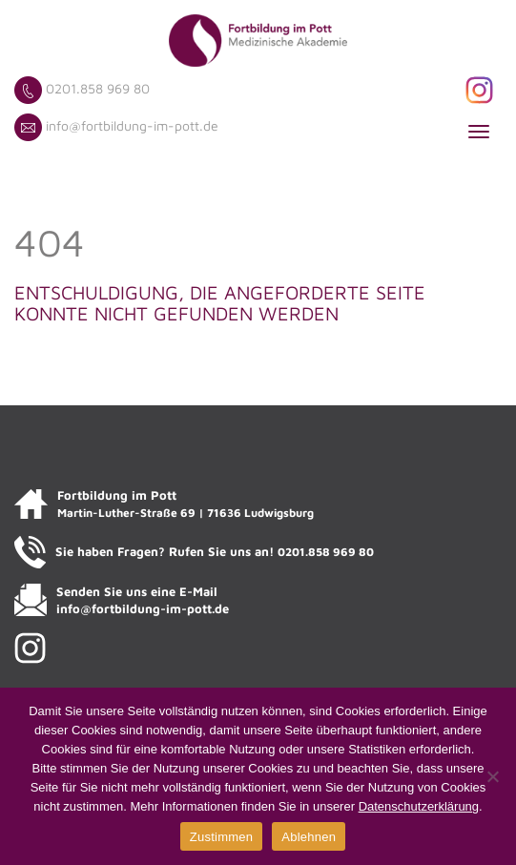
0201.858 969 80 (98, 88)
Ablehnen (308, 837)
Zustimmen (222, 837)
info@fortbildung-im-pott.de (132, 125)
